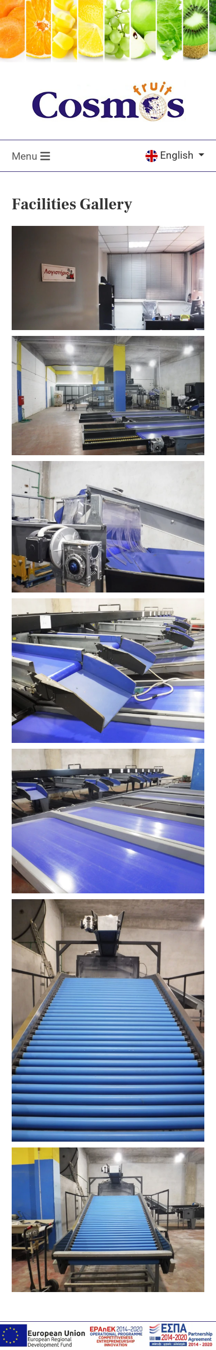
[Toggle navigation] (28, 156)
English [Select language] (170, 155)
